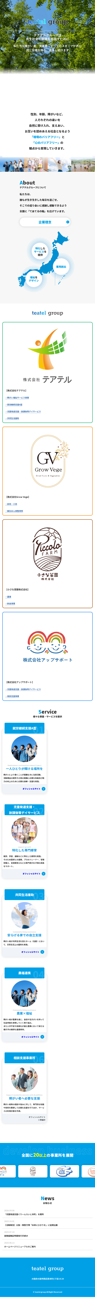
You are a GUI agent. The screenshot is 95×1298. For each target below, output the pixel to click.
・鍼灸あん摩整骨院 (14, 511)
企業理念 (47, 222)
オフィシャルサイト (31, 789)
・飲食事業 (10, 604)
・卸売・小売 (11, 504)
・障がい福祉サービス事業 (17, 398)
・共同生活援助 (12, 419)
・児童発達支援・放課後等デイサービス (23, 412)
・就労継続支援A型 (13, 405)
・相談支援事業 (12, 697)
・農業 (8, 597)
